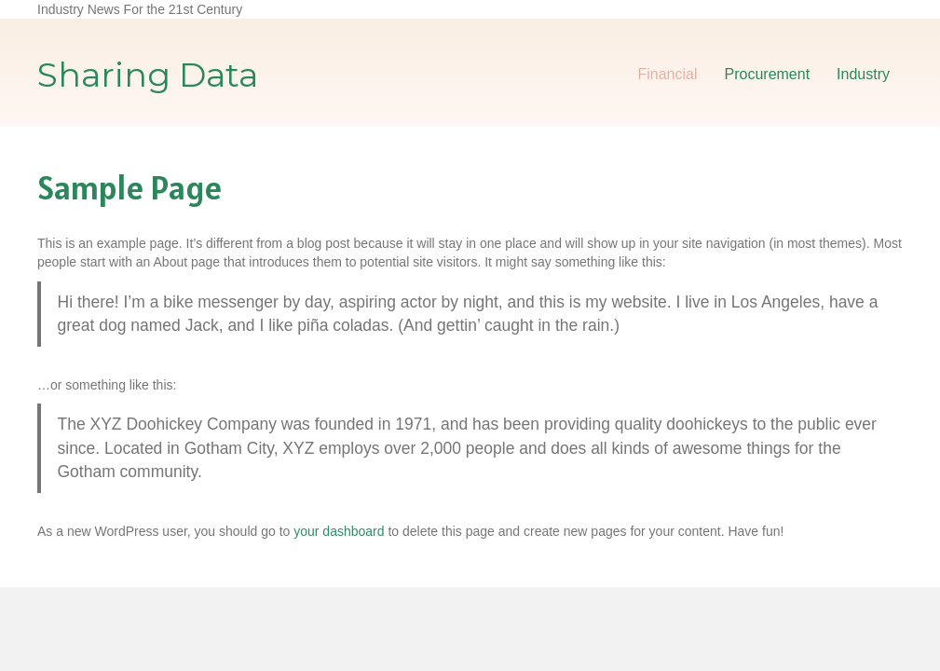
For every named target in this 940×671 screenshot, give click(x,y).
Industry (863, 74)
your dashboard (338, 531)
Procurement (768, 74)
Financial (667, 74)
